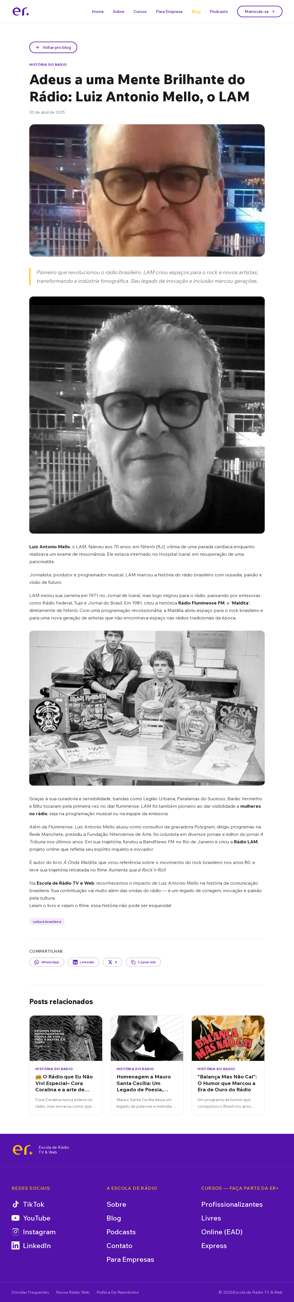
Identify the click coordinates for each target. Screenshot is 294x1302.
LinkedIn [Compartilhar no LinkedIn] (83, 962)
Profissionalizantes (232, 1204)
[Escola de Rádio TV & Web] (22, 1150)
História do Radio (48, 64)
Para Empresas (130, 1259)
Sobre (118, 11)
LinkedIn (31, 1245)
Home (98, 11)
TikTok (28, 1204)
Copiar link (143, 962)
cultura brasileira (47, 921)
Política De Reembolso (117, 1292)
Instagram (33, 1231)
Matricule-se (260, 11)
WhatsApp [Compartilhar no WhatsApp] (46, 962)
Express (214, 1245)
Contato (119, 1245)
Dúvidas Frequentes (30, 1292)
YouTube (31, 1218)
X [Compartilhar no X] (112, 962)
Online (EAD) (222, 1231)
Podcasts (219, 11)
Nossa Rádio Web (73, 1292)
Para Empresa (169, 11)
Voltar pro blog (53, 47)
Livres (211, 1218)
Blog (196, 11)
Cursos (140, 11)
